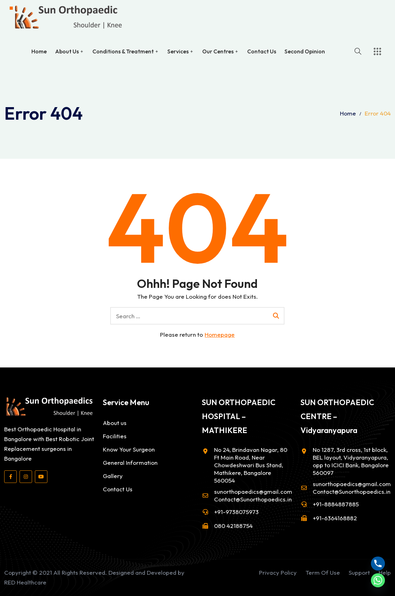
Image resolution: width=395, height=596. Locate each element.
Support (359, 572)
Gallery (113, 475)
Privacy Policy (278, 572)
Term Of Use (322, 572)
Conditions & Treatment (123, 50)
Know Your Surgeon (129, 449)
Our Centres (218, 50)
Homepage (220, 334)
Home (39, 50)
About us (115, 422)
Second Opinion (304, 50)
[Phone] (378, 564)
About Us (67, 50)
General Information (130, 462)
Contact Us (261, 50)
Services (178, 50)
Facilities (115, 436)
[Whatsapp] (378, 580)
